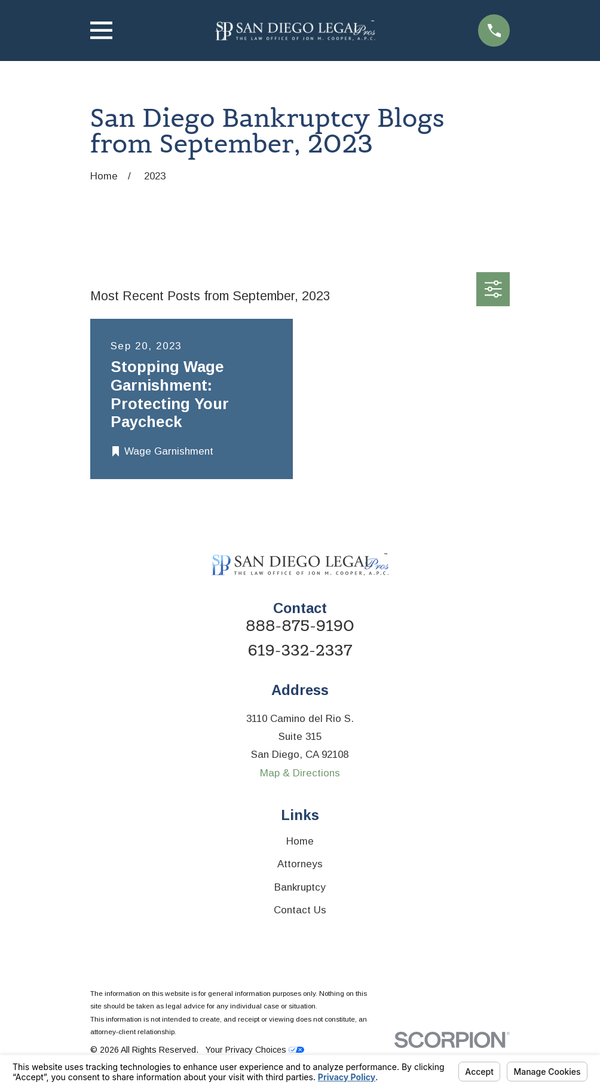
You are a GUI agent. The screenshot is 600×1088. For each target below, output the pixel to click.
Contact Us (300, 910)
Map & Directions (300, 773)
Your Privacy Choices (255, 1050)
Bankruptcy (300, 887)
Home (300, 841)
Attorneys (300, 864)
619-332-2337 (300, 651)
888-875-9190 (300, 626)
